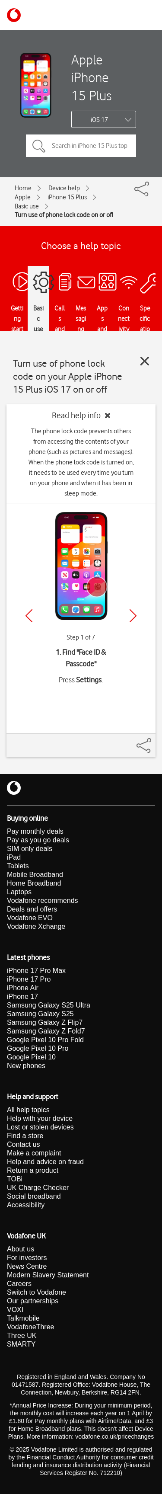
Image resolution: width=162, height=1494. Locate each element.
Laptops (19, 892)
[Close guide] (144, 361)
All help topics (28, 1109)
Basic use (27, 206)
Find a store (25, 1135)
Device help (64, 188)
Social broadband (34, 1196)
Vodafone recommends (42, 900)
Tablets (18, 866)
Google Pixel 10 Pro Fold (45, 1039)
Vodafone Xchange (36, 926)
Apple (23, 197)
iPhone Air (22, 988)
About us (20, 1249)
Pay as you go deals (38, 840)
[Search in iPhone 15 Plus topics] (81, 145)
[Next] (133, 615)
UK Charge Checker (38, 1187)
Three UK (21, 1335)
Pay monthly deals (35, 831)
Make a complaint (34, 1153)
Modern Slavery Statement (48, 1275)
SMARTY (21, 1344)
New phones (26, 1065)
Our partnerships (32, 1301)
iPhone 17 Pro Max (36, 970)
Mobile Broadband (35, 874)
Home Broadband (34, 883)
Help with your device (40, 1118)
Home (23, 188)
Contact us (23, 1144)
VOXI (15, 1309)
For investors (27, 1257)
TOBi (14, 1179)
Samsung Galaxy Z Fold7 (46, 1031)
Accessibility (25, 1205)
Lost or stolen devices (40, 1127)
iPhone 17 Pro (29, 979)
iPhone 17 (22, 996)
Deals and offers (32, 909)
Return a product (32, 1170)
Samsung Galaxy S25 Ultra (48, 1005)
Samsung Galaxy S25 (40, 1013)
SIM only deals (29, 848)
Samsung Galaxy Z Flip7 (45, 1022)
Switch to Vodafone (36, 1292)
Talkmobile (23, 1318)
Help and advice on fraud (45, 1161)
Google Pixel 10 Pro (37, 1048)
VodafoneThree (30, 1327)
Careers (19, 1283)
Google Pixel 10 (31, 1057)
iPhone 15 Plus (67, 197)
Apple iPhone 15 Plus (91, 77)
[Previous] (28, 615)
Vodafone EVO (30, 917)
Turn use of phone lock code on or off (64, 215)
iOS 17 (99, 120)
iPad (14, 857)
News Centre (27, 1266)
